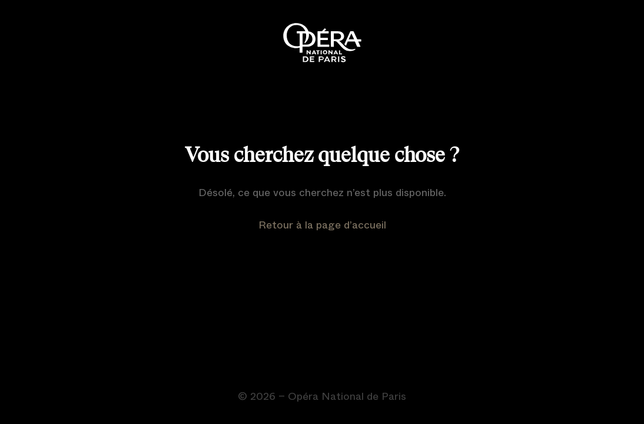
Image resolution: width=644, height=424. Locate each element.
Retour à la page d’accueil (322, 225)
